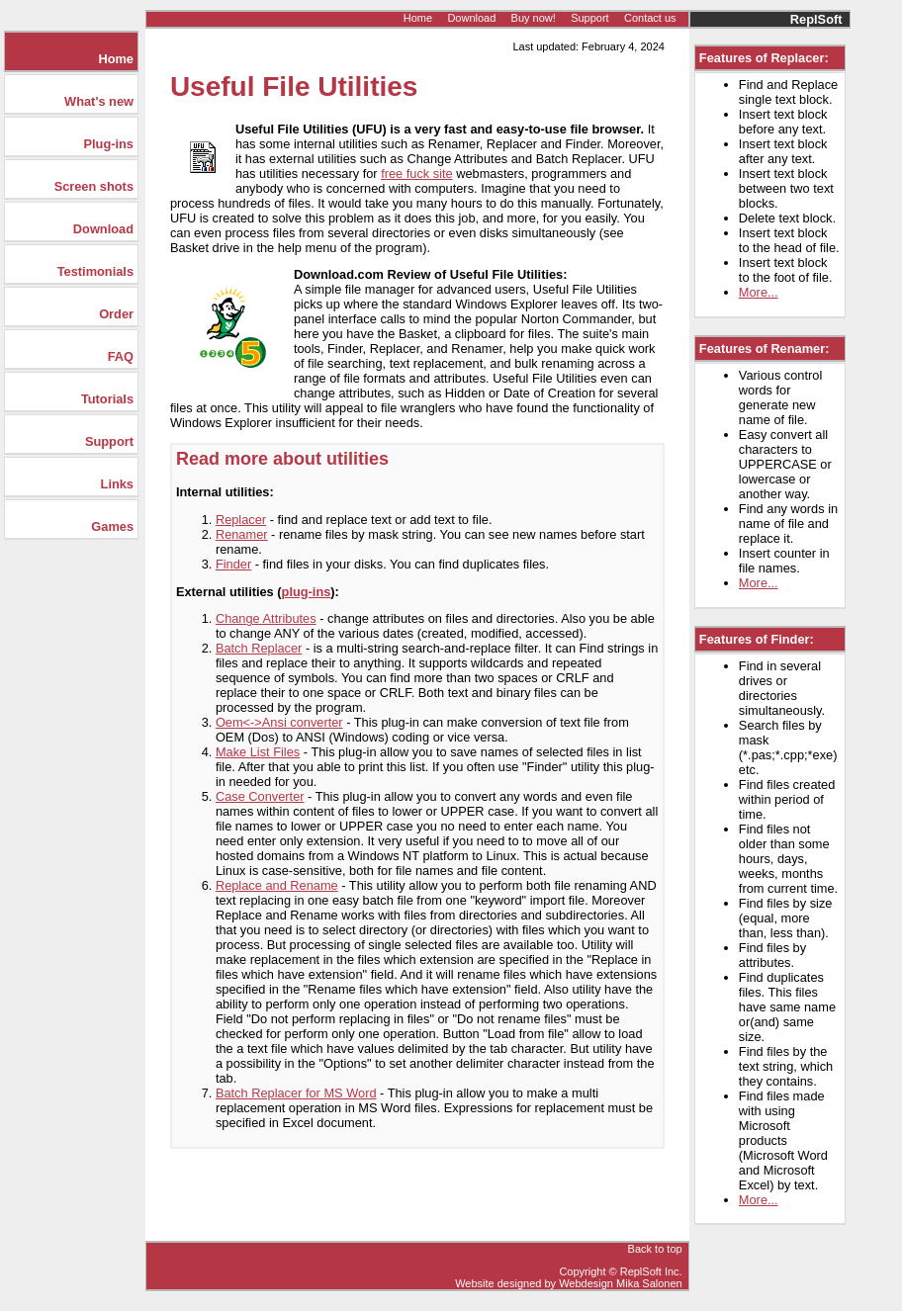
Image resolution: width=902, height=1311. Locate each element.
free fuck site (417, 173)
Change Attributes (266, 618)
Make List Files (258, 751)
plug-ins (306, 591)
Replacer (241, 519)
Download (471, 18)
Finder (233, 564)
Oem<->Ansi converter (279, 722)
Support (590, 18)
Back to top (655, 1249)
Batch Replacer (259, 648)
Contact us (650, 18)
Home (418, 18)
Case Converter (260, 796)
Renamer (242, 534)
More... (758, 292)
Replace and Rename (277, 885)
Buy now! (533, 18)
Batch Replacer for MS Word (296, 1093)
